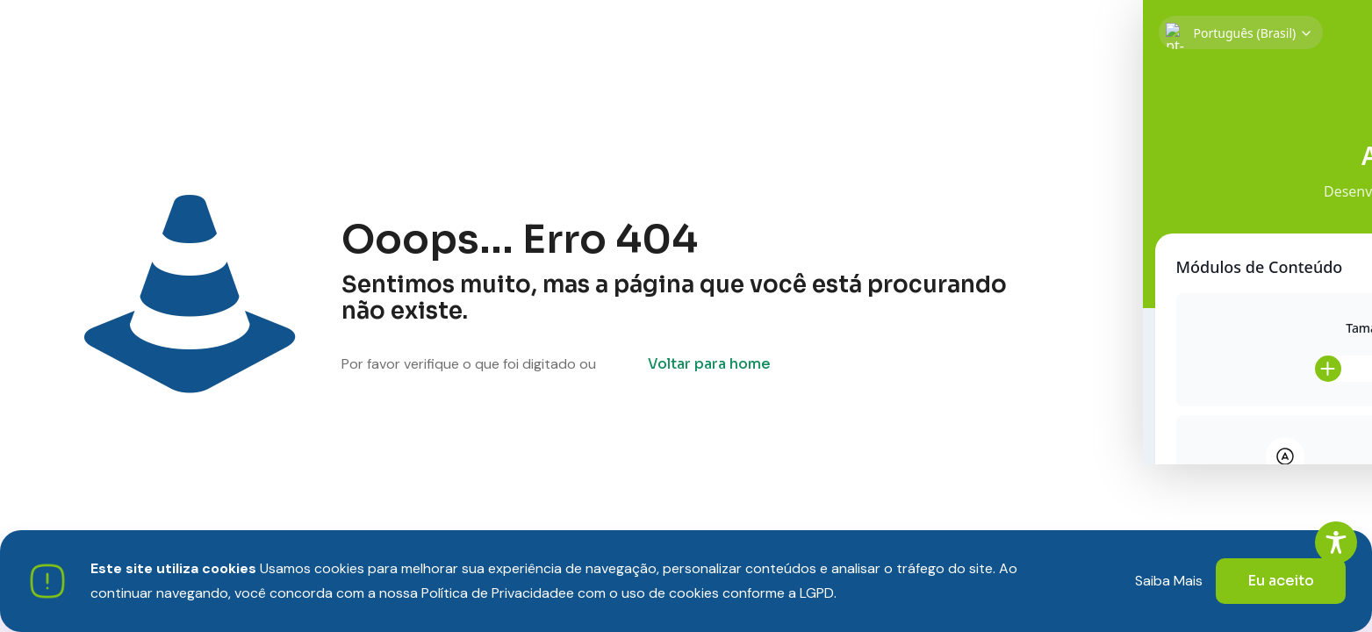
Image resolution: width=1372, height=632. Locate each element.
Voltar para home (709, 364)
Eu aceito (1280, 580)
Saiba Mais (1169, 580)
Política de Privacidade (493, 593)
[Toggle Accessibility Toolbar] (1336, 542)
